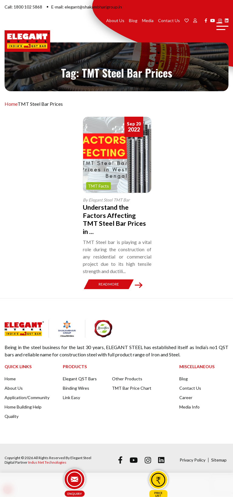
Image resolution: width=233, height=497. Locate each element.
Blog (133, 20)
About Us (115, 20)
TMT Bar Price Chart (131, 388)
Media (148, 20)
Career (185, 397)
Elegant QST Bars (80, 378)
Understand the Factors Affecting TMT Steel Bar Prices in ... (115, 219)
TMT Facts (98, 185)
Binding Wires (76, 388)
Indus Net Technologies (47, 462)
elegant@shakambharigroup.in (93, 6)
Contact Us (169, 20)
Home (11, 104)
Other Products (127, 378)
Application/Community (27, 397)
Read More (109, 284)
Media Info (189, 406)
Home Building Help (23, 406)
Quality (12, 416)
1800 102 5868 (28, 6)
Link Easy (71, 397)
